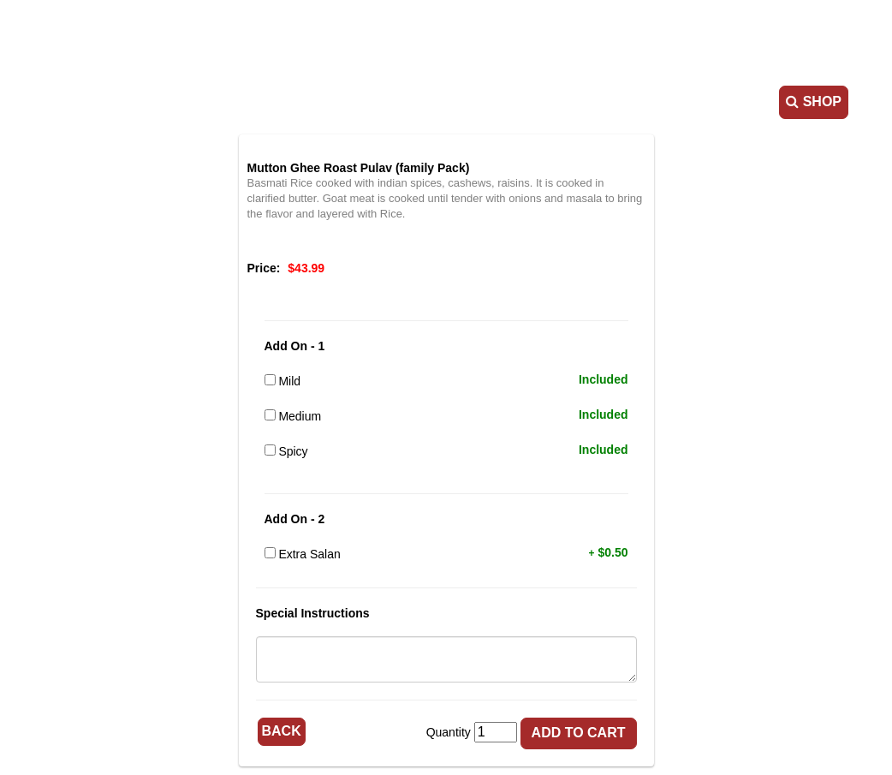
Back (281, 731)
